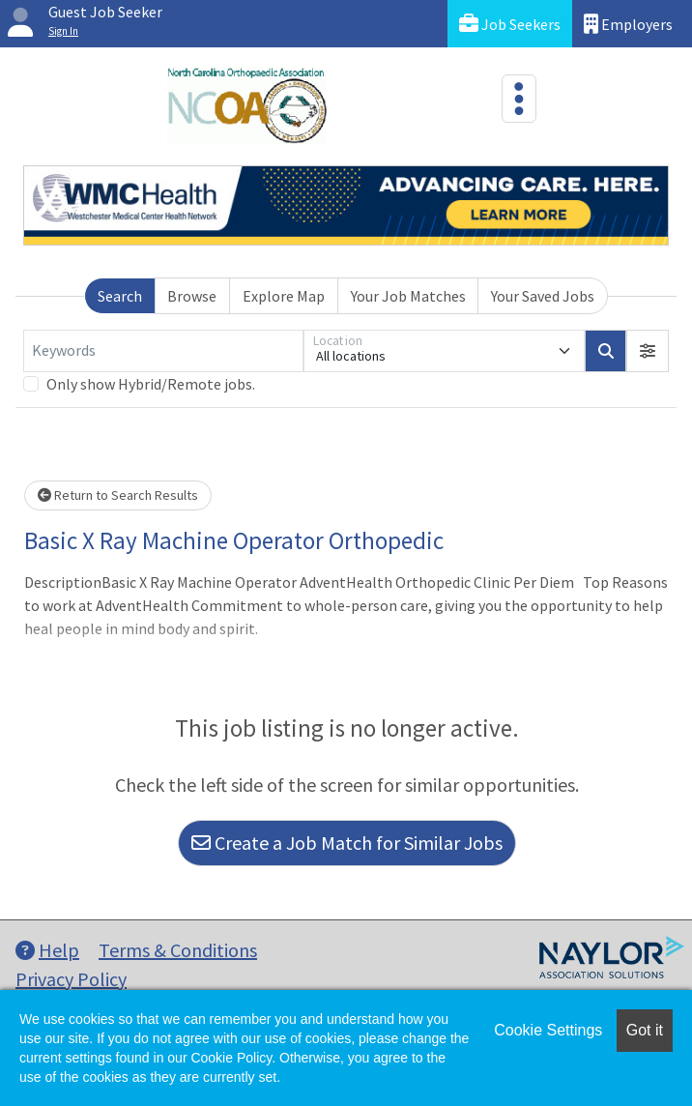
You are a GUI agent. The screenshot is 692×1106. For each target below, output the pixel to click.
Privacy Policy (71, 979)
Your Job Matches (408, 296)
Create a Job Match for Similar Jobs (347, 842)
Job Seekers (510, 24)
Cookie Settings (548, 1030)
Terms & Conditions (178, 950)
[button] (647, 351)
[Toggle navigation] (519, 98)
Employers (628, 24)
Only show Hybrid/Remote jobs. (150, 383)
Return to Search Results (118, 495)
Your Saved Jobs (542, 296)
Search (120, 296)
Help (47, 950)
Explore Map (284, 296)
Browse (191, 296)
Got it (644, 1030)
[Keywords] (163, 351)
